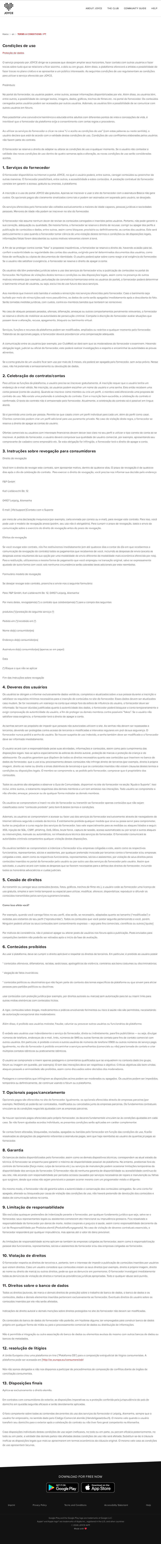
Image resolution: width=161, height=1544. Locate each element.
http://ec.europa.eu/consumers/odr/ (63, 1359)
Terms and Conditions (75, 1505)
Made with (80, 1528)
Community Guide (135, 8)
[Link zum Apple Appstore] (98, 1487)
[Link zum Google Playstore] (62, 1487)
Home (5, 34)
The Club (113, 8)
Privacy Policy (40, 1505)
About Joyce (94, 8)
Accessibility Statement (116, 1505)
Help (154, 8)
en (13, 34)
